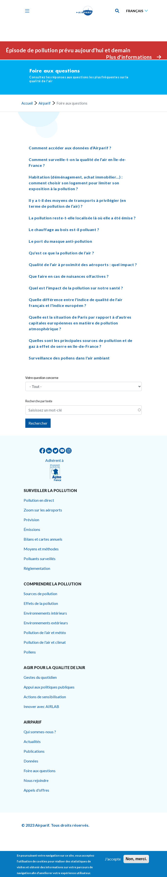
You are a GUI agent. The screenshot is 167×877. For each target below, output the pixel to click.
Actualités (32, 741)
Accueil (27, 103)
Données (31, 761)
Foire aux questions (40, 770)
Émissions (32, 529)
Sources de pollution (40, 593)
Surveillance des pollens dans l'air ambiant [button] (69, 358)
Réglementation (37, 568)
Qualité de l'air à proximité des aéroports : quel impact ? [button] (83, 264)
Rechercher (37, 423)
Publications (34, 751)
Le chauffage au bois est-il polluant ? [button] (64, 229)
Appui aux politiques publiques (49, 687)
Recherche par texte (38, 401)
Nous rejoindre (36, 780)
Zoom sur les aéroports (43, 510)
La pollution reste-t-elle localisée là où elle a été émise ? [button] (82, 218)
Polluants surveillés (40, 558)
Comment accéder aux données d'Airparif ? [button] (70, 148)
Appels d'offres (36, 790)
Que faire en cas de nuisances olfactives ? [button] (69, 276)
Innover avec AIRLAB (41, 706)
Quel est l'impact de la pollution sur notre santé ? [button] (76, 288)
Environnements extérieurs (46, 622)
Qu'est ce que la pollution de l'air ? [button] (61, 253)
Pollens (30, 652)
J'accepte (113, 859)
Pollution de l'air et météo (45, 632)
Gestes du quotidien (40, 677)
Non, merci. (136, 859)
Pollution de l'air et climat (45, 642)
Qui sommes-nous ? (40, 731)
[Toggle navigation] (26, 11)
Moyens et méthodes (41, 548)
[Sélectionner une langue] (138, 10)
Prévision (31, 519)
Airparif (44, 103)
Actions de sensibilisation (45, 696)
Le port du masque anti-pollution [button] (60, 241)
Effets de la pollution (41, 603)
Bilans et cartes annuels (43, 539)
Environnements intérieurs (45, 613)
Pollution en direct (39, 500)
